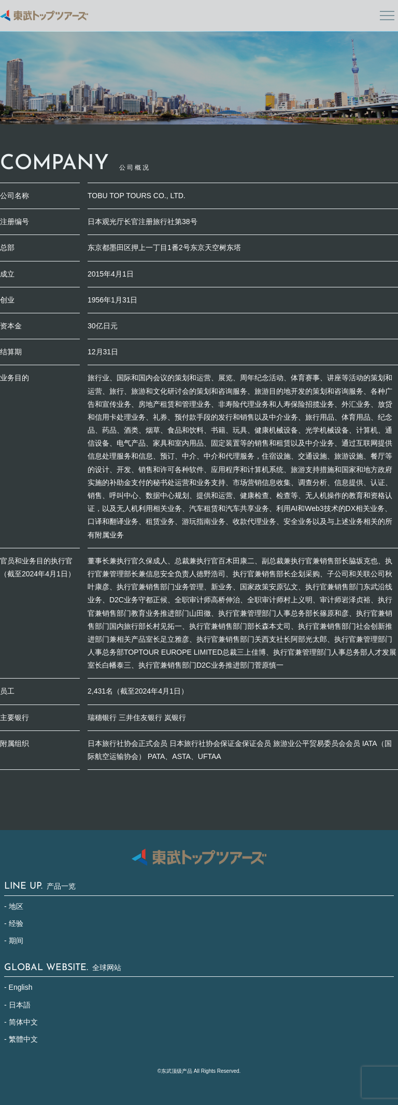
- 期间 (13, 940)
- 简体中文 (21, 1022)
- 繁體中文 (21, 1039)
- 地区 (13, 906)
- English (18, 987)
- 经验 (13, 923)
